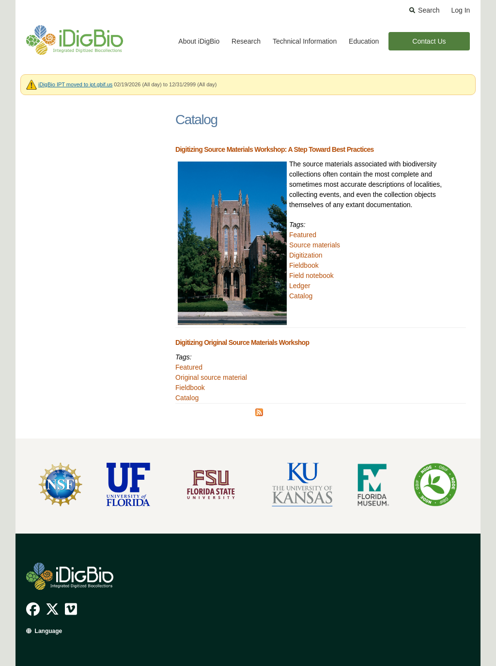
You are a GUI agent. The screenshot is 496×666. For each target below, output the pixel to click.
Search (428, 10)
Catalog (300, 296)
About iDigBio (198, 41)
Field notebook (311, 275)
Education (364, 41)
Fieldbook (304, 265)
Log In (460, 10)
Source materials (314, 245)
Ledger (299, 286)
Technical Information (305, 41)
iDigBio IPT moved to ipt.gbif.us (75, 84)
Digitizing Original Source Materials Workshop (242, 342)
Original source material (211, 377)
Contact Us (429, 41)
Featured (302, 235)
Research (246, 41)
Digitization (305, 255)
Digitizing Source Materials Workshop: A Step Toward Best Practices (274, 149)
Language (48, 631)
